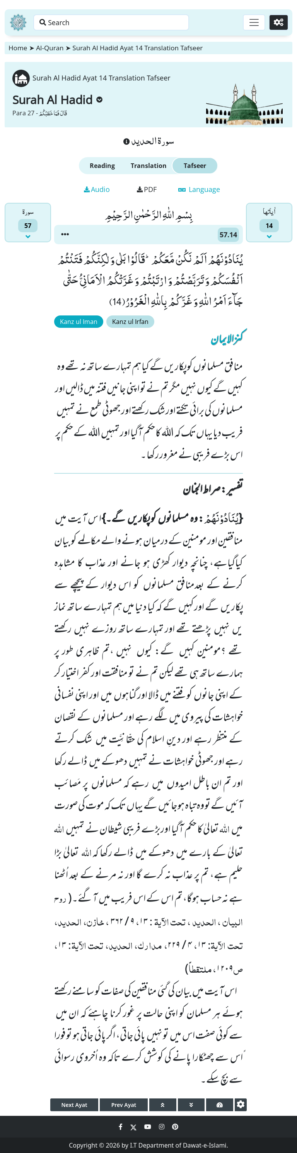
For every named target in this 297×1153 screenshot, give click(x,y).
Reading (102, 165)
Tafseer (195, 165)
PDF (147, 189)
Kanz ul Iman (78, 321)
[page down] (191, 1105)
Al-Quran (49, 47)
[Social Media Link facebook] (121, 1126)
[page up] (162, 1105)
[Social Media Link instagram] (162, 1126)
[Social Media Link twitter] (134, 1126)
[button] (65, 235)
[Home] (18, 22)
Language (199, 189)
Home (18, 47)
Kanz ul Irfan (130, 321)
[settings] (241, 1105)
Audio (97, 189)
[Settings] (278, 22)
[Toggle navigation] (253, 22)
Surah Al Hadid (57, 100)
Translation (149, 165)
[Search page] (121, 22)
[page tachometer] (219, 1105)
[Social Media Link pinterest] (175, 1126)
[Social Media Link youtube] (148, 1126)
